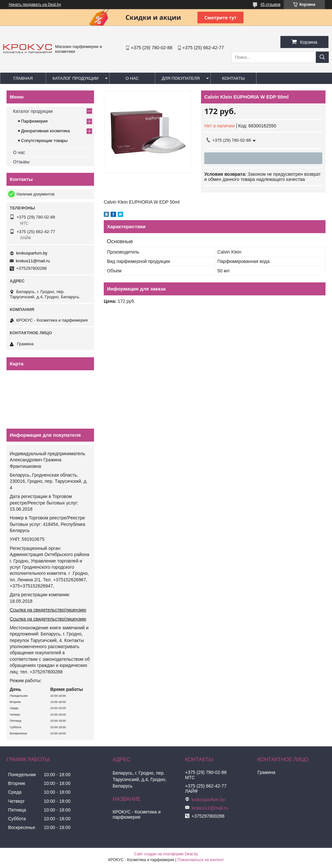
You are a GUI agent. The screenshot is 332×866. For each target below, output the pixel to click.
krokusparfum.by (31, 253)
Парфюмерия (34, 121)
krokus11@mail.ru (33, 260)
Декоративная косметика (45, 130)
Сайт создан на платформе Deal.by (166, 854)
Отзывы (21, 161)
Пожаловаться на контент (200, 860)
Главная (23, 78)
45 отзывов (270, 4)
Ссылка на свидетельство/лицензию (48, 609)
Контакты (233, 78)
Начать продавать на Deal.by (35, 4)
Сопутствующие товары (44, 140)
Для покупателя (181, 78)
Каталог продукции (76, 78)
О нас (132, 78)
